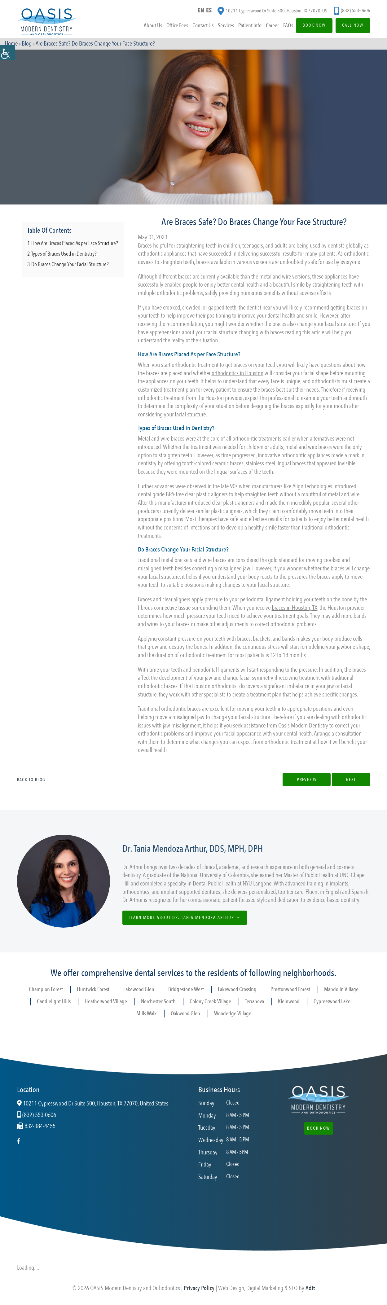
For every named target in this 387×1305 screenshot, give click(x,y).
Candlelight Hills (54, 1001)
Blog (27, 44)
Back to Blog (31, 780)
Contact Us (202, 26)
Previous (306, 780)
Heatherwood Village (106, 1001)
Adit (310, 1288)
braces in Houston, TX (294, 608)
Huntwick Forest (93, 989)
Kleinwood (289, 1001)
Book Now (313, 26)
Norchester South (158, 1001)
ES (209, 10)
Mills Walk (146, 1013)
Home (11, 44)
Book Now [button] (318, 1128)
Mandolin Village (341, 989)
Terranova (254, 1001)
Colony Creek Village (210, 1001)
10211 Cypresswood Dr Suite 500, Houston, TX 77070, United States (92, 1104)
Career (271, 26)
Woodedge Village (232, 1013)
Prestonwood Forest (290, 989)
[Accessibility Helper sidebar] (7, 52)
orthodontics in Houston (237, 373)
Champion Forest (46, 989)
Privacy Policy (199, 1288)
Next (351, 780)
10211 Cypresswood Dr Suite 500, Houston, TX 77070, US (272, 11)
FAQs (287, 26)
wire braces (214, 560)
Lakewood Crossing (237, 989)
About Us (152, 26)
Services (225, 26)
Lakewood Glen (138, 989)
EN (201, 10)
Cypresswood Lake (332, 1001)
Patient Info (249, 26)
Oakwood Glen (185, 1013)
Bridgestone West (186, 989)
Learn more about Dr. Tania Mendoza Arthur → (185, 918)
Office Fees (176, 26)
